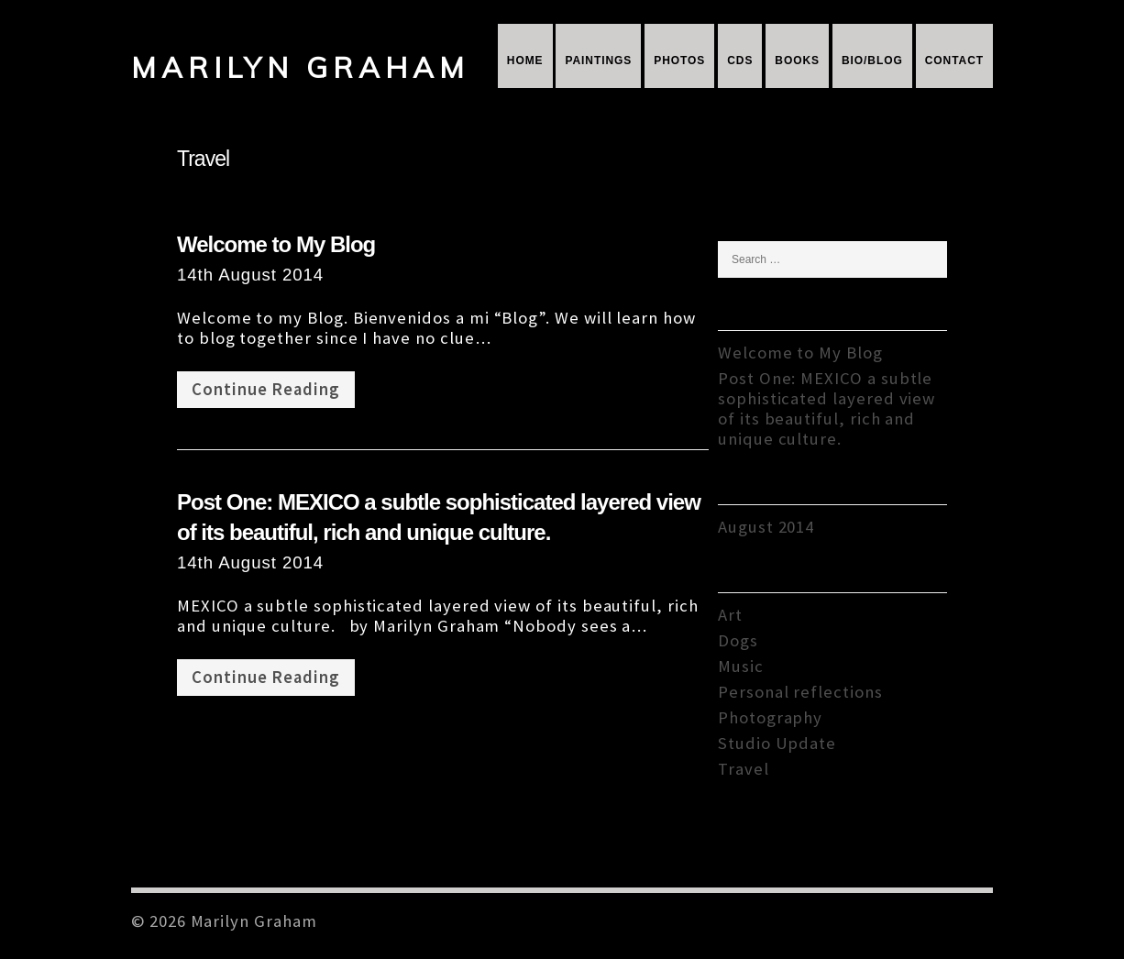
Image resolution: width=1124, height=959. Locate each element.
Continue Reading (266, 389)
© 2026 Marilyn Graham (224, 920)
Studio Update (777, 743)
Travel (743, 768)
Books (797, 60)
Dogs (738, 640)
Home (525, 60)
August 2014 (766, 526)
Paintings (598, 60)
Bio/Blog (872, 60)
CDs (740, 60)
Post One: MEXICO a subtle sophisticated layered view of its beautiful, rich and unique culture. (826, 408)
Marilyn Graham (300, 67)
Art (730, 614)
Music (741, 666)
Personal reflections (800, 691)
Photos (679, 60)
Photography (770, 717)
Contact (954, 60)
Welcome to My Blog (276, 244)
